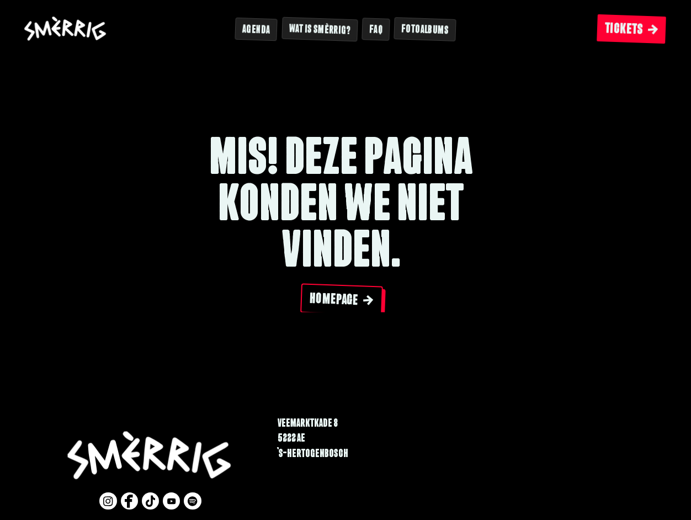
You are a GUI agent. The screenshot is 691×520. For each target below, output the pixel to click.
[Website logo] (65, 29)
